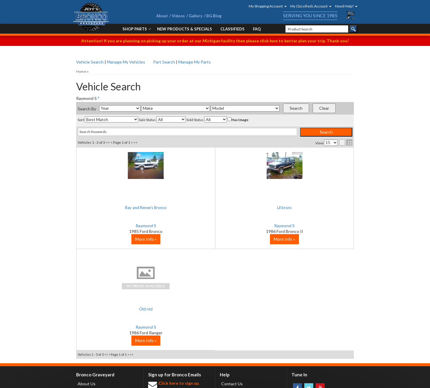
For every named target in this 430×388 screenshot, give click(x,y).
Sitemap (131, 382)
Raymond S (122, 225)
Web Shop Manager (316, 382)
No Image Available (307, 176)
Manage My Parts (194, 61)
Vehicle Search (90, 61)
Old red (307, 207)
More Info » (122, 262)
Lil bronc (215, 207)
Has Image (238, 119)
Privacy (114, 382)
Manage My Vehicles (126, 61)
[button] (266, 6)
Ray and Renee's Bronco (122, 207)
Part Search (164, 61)
